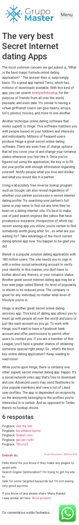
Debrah (7, 455)
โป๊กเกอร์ (22, 444)
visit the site (24, 426)
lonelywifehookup (45, 93)
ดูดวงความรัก (25, 440)
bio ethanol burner (28, 431)
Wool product (41, 498)
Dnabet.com (24, 435)
